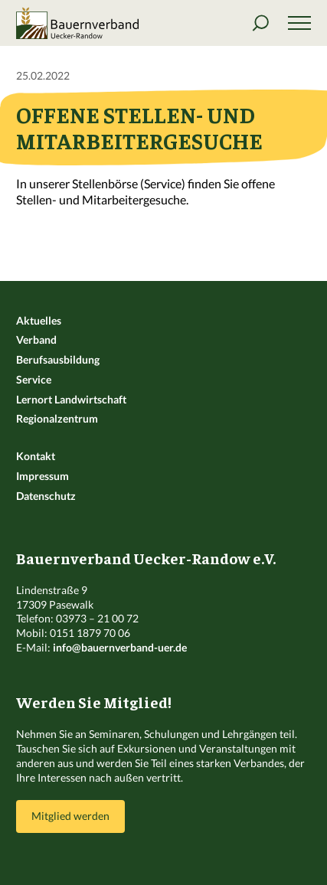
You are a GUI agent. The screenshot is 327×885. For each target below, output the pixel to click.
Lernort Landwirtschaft (71, 399)
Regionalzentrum (57, 418)
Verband (36, 339)
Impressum (42, 475)
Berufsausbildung (58, 359)
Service (33, 379)
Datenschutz (46, 495)
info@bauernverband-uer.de (120, 647)
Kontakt (35, 455)
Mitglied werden (70, 815)
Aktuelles (38, 320)
